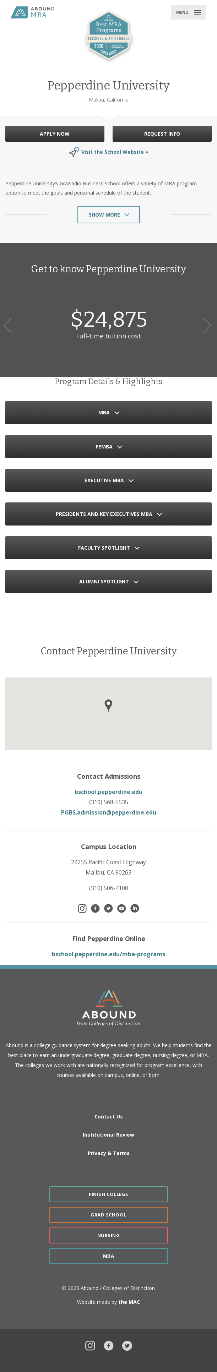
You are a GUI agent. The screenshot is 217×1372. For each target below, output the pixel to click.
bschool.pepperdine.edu (108, 792)
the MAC (129, 1301)
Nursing (108, 1235)
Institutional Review (108, 1134)
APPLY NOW (55, 133)
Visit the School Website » (114, 151)
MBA (108, 1256)
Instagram (90, 1344)
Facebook (109, 1344)
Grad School (108, 1215)
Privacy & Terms (109, 1153)
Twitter (127, 1344)
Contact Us (108, 1116)
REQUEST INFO (162, 133)
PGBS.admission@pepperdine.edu (108, 812)
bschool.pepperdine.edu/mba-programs (108, 954)
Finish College (108, 1194)
